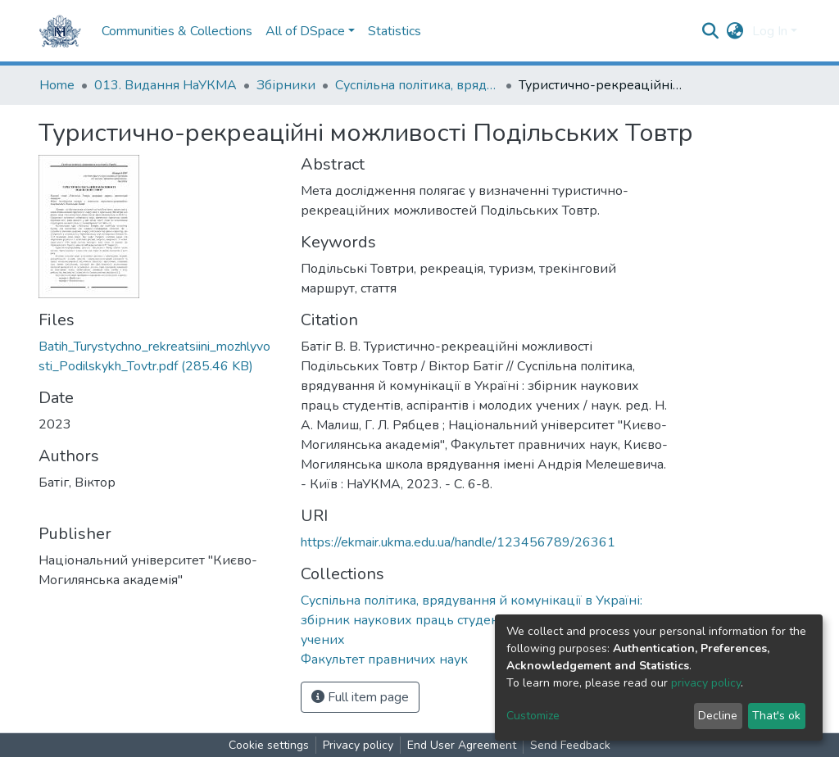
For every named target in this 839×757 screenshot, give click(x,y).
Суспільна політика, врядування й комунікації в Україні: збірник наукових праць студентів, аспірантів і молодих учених (417, 85)
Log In (769, 31)
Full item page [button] (360, 697)
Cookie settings (269, 745)
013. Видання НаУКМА (165, 85)
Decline (717, 715)
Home (57, 85)
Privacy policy (358, 745)
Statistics (394, 31)
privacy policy (706, 683)
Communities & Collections (177, 31)
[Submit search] (711, 31)
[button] (735, 31)
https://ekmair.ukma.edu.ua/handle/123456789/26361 (458, 542)
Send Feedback (570, 745)
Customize (533, 715)
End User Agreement (461, 745)
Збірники (285, 85)
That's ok (776, 715)
